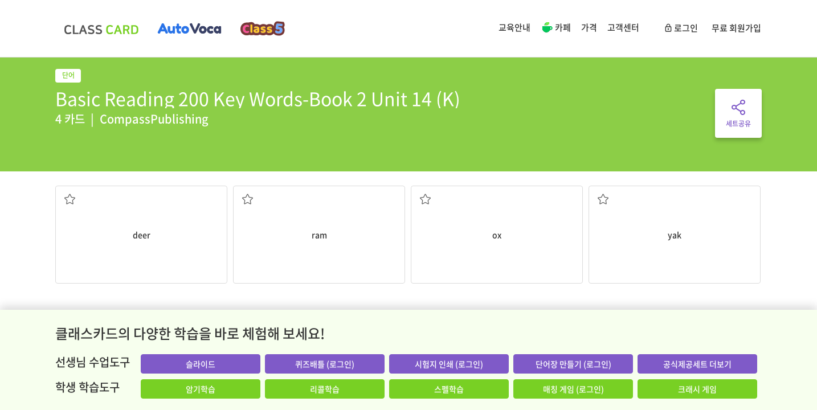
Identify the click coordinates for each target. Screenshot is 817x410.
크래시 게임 (697, 389)
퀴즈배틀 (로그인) (324, 364)
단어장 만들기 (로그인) (573, 364)
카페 (556, 28)
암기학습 (200, 389)
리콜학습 (325, 389)
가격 (589, 27)
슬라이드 (200, 364)
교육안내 (514, 27)
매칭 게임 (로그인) (573, 389)
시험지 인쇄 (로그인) (449, 364)
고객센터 (623, 27)
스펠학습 (449, 389)
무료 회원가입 (736, 28)
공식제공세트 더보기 (697, 364)
